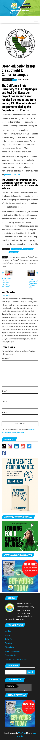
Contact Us (8, 639)
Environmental (16, 249)
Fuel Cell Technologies (20, 260)
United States (13, 252)
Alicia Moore (24, 79)
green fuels (33, 261)
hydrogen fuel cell (21, 264)
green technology (8, 263)
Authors (7, 635)
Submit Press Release (12, 651)
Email (4, 402)
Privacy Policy (9, 647)
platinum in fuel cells (12, 174)
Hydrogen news (28, 249)
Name (4, 391)
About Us (8, 631)
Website (5, 412)
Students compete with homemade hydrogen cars (33, 283)
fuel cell (30, 257)
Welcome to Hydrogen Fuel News (16, 659)
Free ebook (8, 643)
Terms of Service (10, 655)
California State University (18, 257)
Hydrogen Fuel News (20, 10)
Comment (6, 358)
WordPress (22, 733)
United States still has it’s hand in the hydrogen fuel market (6, 282)
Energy (23, 690)
